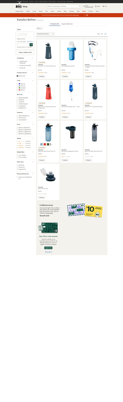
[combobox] (64, 6)
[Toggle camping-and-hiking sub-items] (18, 61)
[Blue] (39, 144)
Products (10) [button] (54, 24)
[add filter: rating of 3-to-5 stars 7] (24, 143)
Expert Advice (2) (67, 24)
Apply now (48, 247)
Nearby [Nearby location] (30, 42)
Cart (105, 6)
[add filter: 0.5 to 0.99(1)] (20, 157)
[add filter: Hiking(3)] (19, 99)
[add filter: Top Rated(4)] (20, 120)
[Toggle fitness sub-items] (18, 68)
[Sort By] (45, 33)
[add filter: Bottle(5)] (19, 165)
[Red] (43, 144)
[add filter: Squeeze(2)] (20, 169)
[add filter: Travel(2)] (19, 102)
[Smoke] (49, 144)
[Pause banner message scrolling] (87, 15)
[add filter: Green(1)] (20, 88)
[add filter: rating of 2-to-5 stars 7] (24, 145)
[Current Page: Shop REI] (20, 1)
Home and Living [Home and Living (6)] (24, 65)
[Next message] (85, 15)
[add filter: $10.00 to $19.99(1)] (22, 127)
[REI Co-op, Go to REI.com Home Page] (18, 6)
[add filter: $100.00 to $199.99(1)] (23, 133)
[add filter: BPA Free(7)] (20, 117)
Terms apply (49, 213)
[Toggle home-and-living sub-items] (18, 65)
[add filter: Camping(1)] (20, 106)
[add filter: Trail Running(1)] (21, 104)
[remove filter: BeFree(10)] (19, 76)
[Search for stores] (31, 44)
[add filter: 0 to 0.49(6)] (20, 155)
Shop (25, 6)
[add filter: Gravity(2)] (19, 167)
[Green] (46, 144)
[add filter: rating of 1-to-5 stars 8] (24, 148)
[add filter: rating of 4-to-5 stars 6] (24, 141)
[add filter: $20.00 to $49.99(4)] (22, 129)
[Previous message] (36, 15)
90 (105, 34)
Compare (41, 77)
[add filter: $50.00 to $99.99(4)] (22, 131)
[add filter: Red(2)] (19, 90)
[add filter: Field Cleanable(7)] (21, 115)
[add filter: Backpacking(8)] (21, 97)
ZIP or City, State (21, 41)
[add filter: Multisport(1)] (20, 108)
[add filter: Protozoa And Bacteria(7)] (24, 177)
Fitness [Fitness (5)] (21, 68)
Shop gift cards (44, 215)
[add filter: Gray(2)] (19, 86)
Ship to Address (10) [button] (24, 52)
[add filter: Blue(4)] (19, 84)
